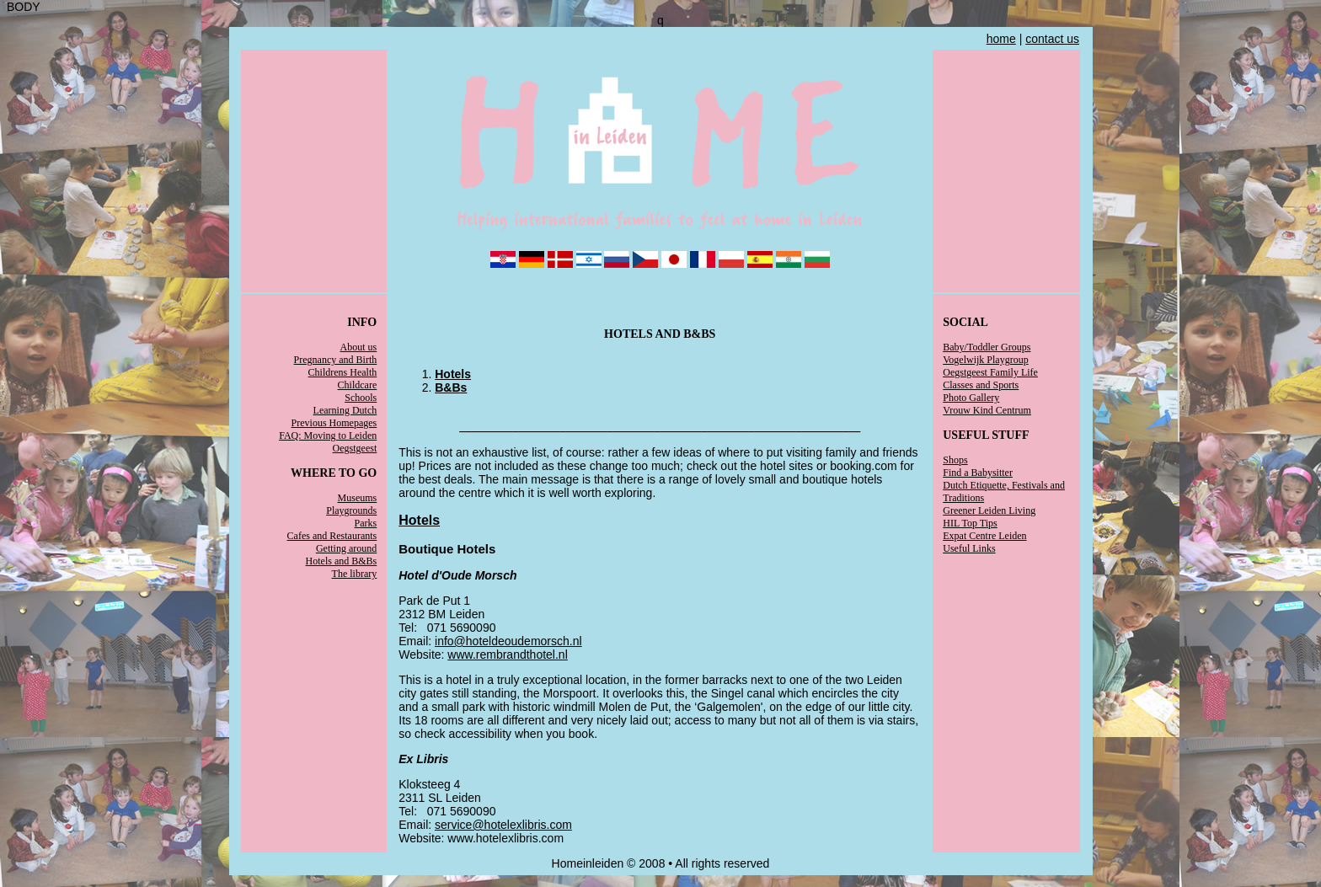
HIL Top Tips (970, 523)
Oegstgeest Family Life (990, 372)
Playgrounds (351, 510)
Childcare (357, 385)
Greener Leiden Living (989, 510)
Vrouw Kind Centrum (987, 410)
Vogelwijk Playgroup (985, 360)
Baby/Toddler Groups (986, 347)
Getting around (346, 548)
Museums (357, 498)
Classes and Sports (981, 385)
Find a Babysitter (978, 472)
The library (354, 574)
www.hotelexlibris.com (505, 838)
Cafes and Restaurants (332, 536)
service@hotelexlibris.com (503, 824)
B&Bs (451, 387)
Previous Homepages (334, 423)
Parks (366, 523)
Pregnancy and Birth (335, 360)
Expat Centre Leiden (984, 536)
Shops (955, 460)
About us (358, 347)
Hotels (453, 374)
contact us (1052, 38)
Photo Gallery (971, 397)
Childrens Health (342, 372)
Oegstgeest (355, 448)
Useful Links (969, 548)
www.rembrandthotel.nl (507, 654)
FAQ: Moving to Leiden (328, 435)
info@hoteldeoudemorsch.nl (508, 641)
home (1001, 38)
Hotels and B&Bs (341, 561)
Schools (361, 397)
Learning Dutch (345, 410)
